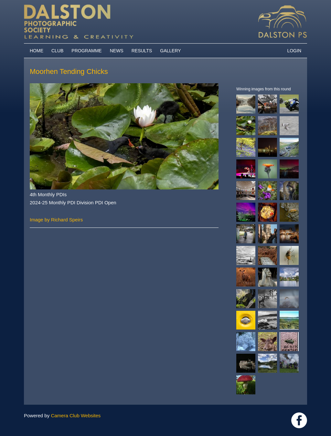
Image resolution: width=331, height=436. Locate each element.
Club (57, 50)
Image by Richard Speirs (56, 219)
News (116, 50)
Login (294, 50)
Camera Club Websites (76, 415)
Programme (86, 50)
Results (142, 50)
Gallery (170, 50)
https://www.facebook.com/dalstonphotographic (299, 420)
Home (36, 50)
